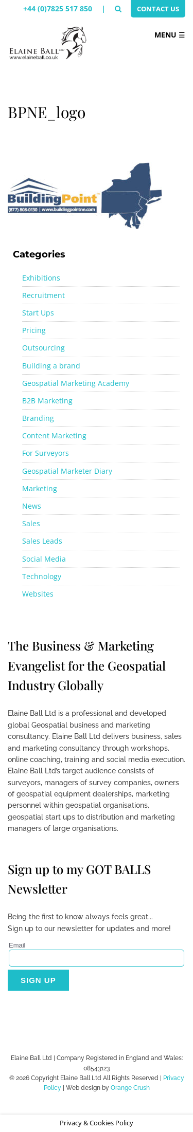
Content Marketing (54, 435)
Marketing (39, 488)
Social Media (44, 559)
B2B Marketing (47, 400)
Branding (38, 418)
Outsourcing (43, 347)
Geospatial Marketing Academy (75, 383)
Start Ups (38, 313)
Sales (31, 523)
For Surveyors (45, 453)
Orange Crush (130, 1087)
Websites (38, 594)
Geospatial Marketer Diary (67, 471)
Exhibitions (41, 278)
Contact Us (158, 8)
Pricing (34, 330)
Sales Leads (42, 541)
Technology (41, 576)
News (31, 506)
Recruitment (43, 295)
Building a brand (51, 365)
